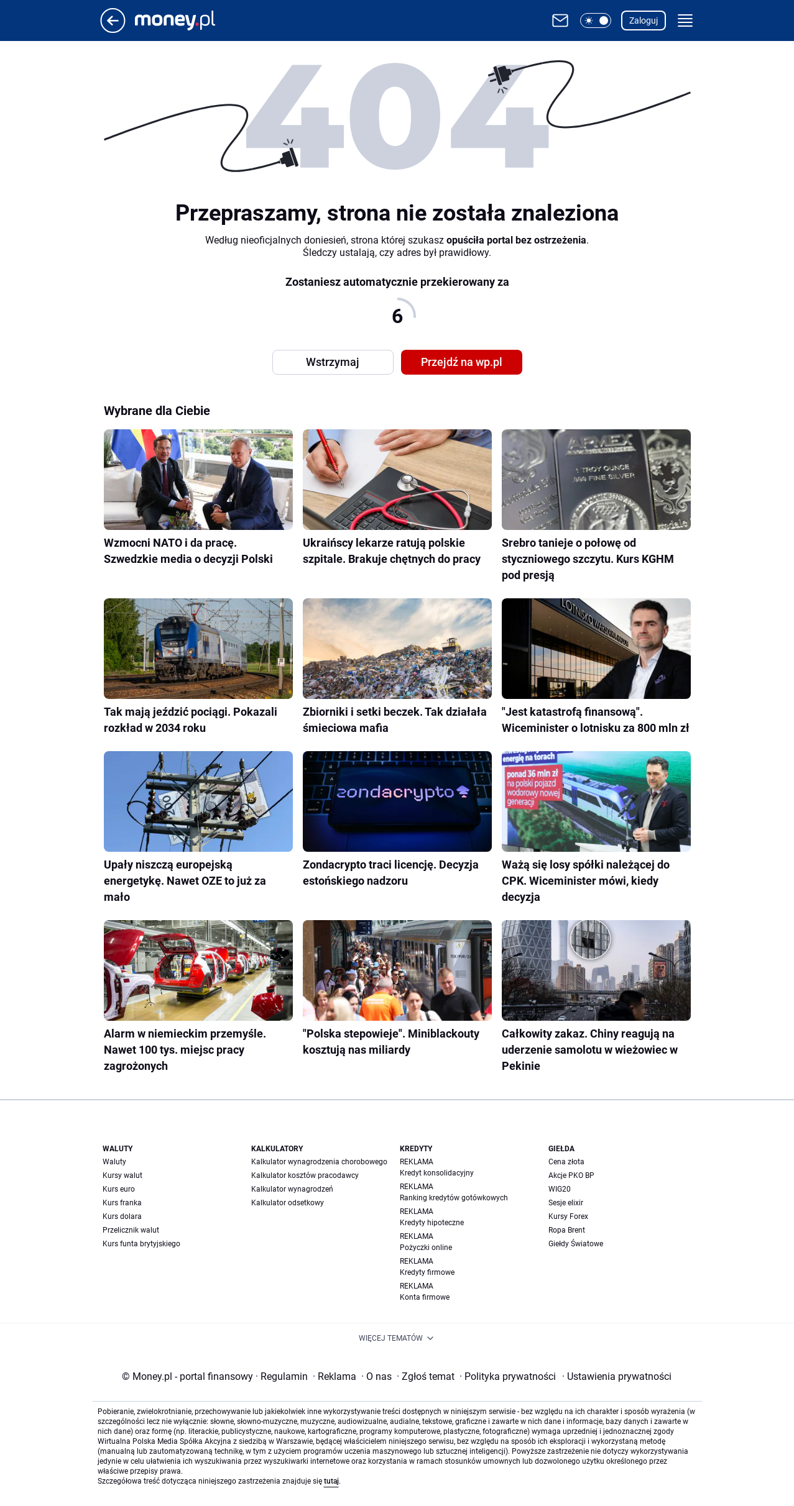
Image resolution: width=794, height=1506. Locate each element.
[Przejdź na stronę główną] (113, 29)
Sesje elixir (565, 1202)
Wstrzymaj (332, 361)
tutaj (331, 1481)
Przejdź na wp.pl (461, 361)
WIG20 (559, 1189)
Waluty (114, 1161)
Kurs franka (122, 1202)
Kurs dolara (122, 1216)
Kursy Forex (568, 1216)
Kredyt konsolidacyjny (437, 1173)
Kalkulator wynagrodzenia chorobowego (319, 1161)
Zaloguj (643, 20)
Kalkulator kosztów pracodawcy (305, 1175)
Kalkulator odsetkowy (287, 1202)
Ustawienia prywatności (617, 1376)
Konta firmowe (425, 1297)
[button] (595, 20)
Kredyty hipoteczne (432, 1222)
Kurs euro (119, 1189)
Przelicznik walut (131, 1230)
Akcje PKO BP (571, 1175)
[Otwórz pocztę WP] (560, 20)
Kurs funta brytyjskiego (141, 1243)
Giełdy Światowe (575, 1243)
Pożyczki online (426, 1247)
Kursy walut (122, 1175)
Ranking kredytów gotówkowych (454, 1197)
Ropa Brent (566, 1230)
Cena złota (566, 1161)
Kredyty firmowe (427, 1272)
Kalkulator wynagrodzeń (292, 1189)
